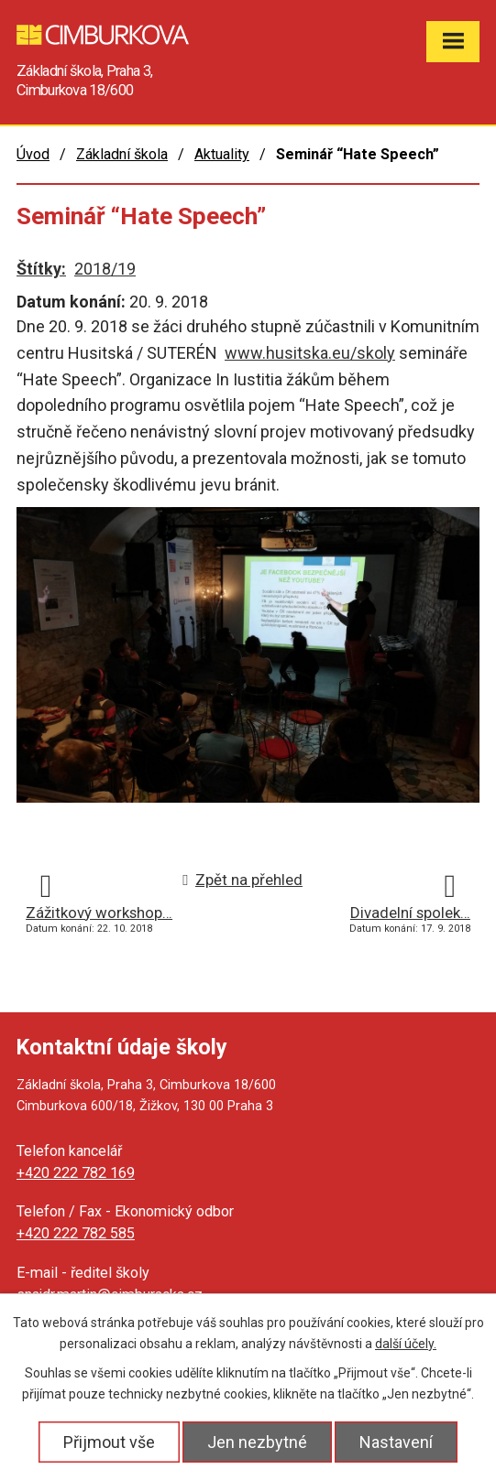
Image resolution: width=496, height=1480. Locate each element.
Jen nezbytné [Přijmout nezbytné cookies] (257, 1442)
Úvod (33, 154)
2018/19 (105, 268)
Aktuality (221, 154)
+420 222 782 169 (76, 1173)
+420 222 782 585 (76, 1233)
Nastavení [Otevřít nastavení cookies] (396, 1442)
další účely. (405, 1343)
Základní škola (122, 154)
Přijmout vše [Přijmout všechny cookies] (109, 1442)
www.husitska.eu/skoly (310, 352)
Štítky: (41, 268)
